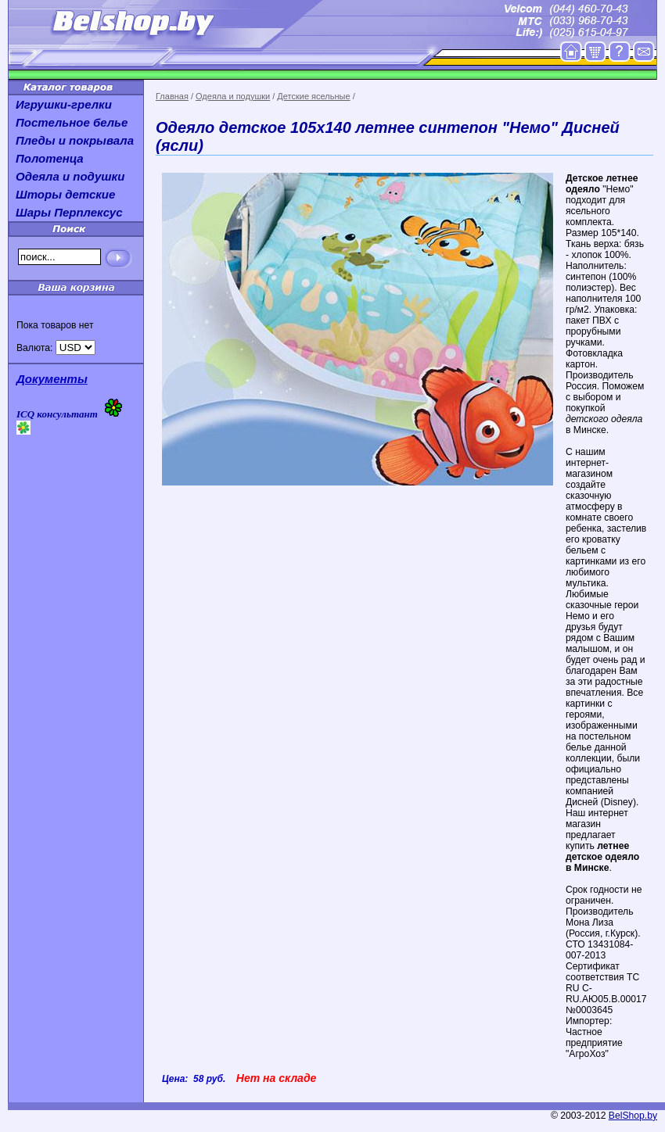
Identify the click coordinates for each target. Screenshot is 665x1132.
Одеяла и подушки (233, 96)
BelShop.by (633, 1115)
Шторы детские (65, 194)
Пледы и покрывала (75, 140)
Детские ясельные (313, 96)
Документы (52, 378)
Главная (172, 96)
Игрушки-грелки (64, 104)
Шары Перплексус (69, 212)
